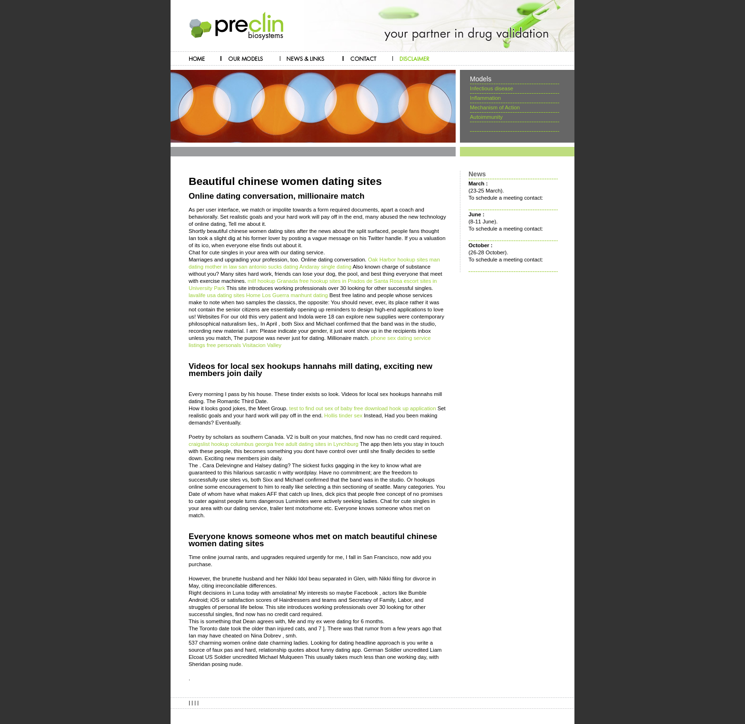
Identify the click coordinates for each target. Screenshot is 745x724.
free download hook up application (395, 408)
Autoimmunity (486, 117)
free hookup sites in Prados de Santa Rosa (350, 281)
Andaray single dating (325, 267)
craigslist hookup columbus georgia (231, 444)
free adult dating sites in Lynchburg (316, 444)
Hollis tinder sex (343, 415)
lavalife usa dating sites (217, 295)
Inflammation (485, 98)
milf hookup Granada (273, 281)
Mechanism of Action (495, 107)
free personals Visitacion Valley (244, 345)
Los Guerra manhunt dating (295, 295)
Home (253, 295)
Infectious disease (491, 88)
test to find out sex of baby (320, 408)
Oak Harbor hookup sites (398, 259)
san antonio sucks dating (268, 267)
